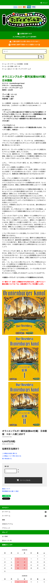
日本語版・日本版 (22, 64)
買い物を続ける (7, 459)
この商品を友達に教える (9, 453)
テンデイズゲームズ (25, 69)
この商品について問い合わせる (11, 456)
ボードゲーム (12, 64)
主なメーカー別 (12, 69)
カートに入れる (23, 480)
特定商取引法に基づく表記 (10, 491)
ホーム (4, 64)
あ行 (16, 66)
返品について (6, 489)
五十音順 (10, 66)
